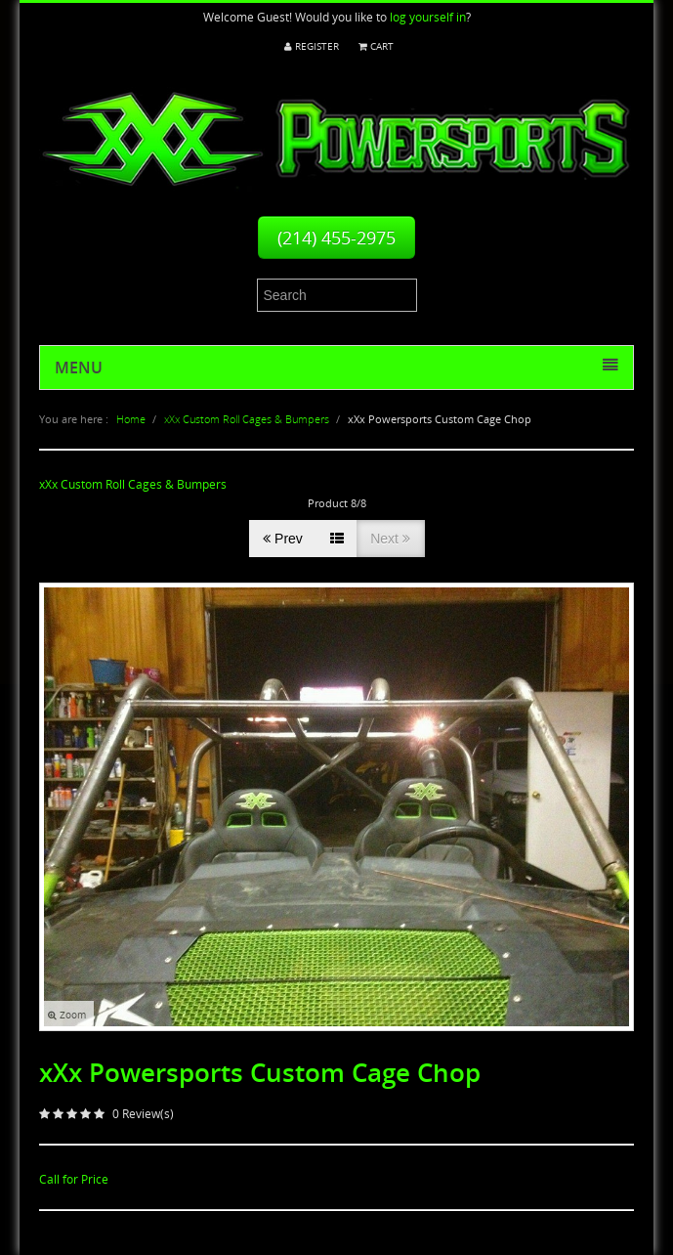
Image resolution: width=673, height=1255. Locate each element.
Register (311, 46)
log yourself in (428, 17)
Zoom (67, 1015)
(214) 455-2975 (336, 237)
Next (390, 538)
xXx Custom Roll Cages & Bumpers (133, 484)
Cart (376, 46)
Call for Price (73, 1179)
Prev (283, 538)
